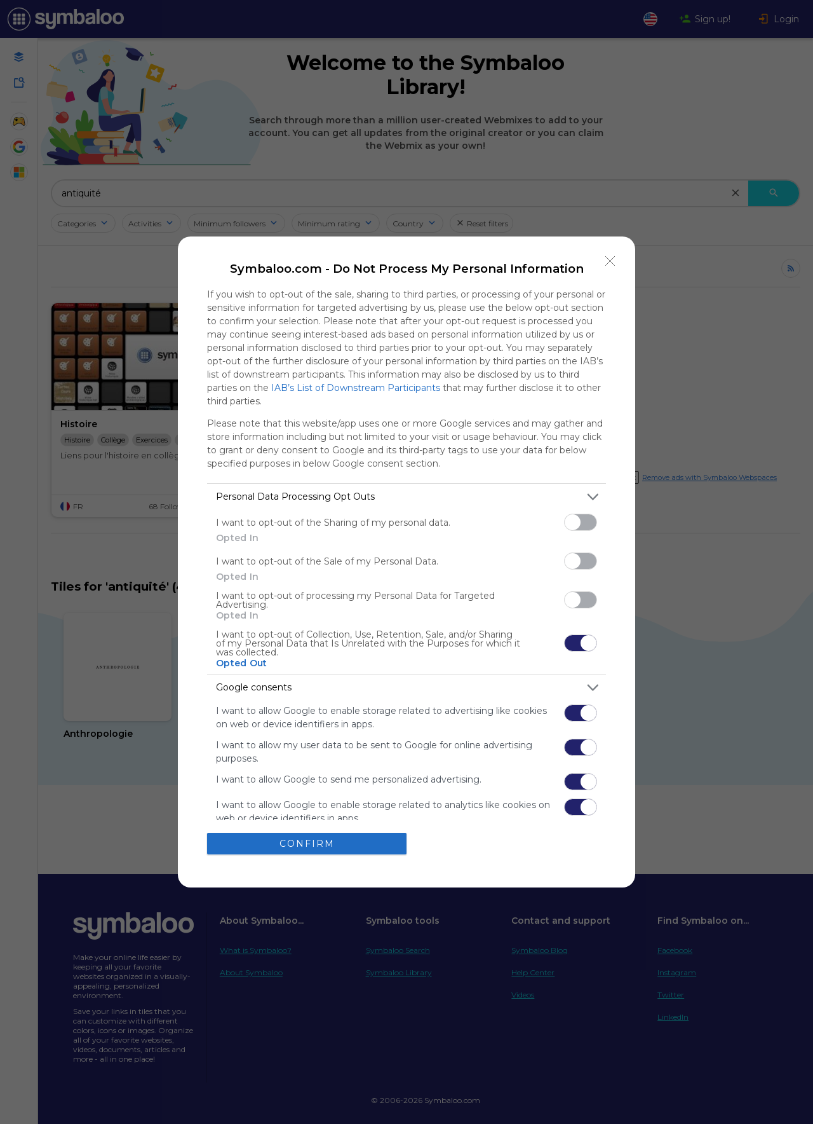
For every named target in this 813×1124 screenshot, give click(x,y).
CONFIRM (307, 843)
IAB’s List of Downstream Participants (355, 388)
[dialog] (406, 562)
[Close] (610, 261)
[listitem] (406, 497)
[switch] (580, 522)
